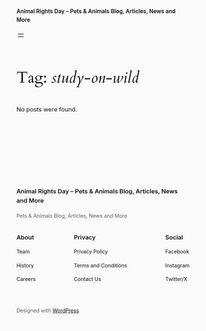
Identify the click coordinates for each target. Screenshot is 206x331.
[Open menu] (20, 35)
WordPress (65, 310)
